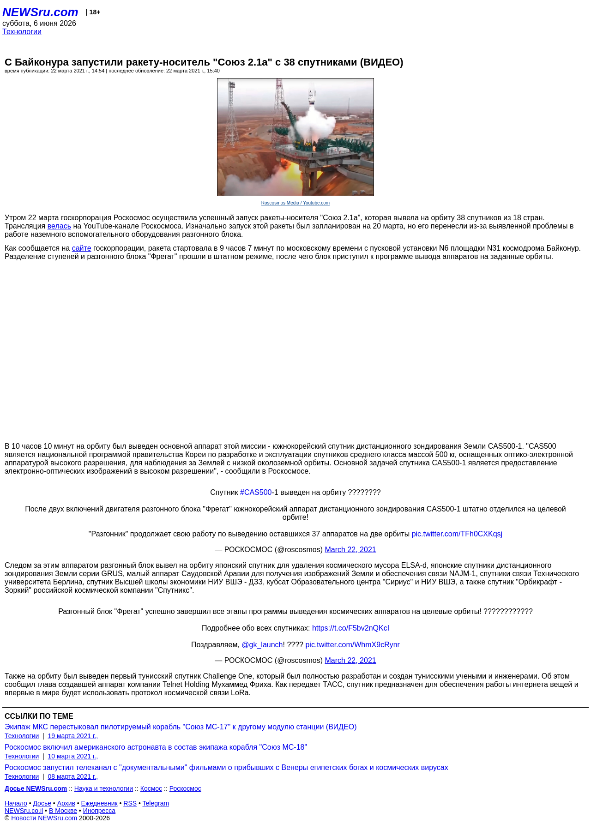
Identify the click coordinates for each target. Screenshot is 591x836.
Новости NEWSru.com (44, 818)
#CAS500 (256, 492)
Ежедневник (99, 803)
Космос (151, 788)
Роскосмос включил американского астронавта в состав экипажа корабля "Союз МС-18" (156, 747)
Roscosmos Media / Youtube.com (295, 202)
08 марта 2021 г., (73, 776)
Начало (16, 803)
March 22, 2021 (350, 549)
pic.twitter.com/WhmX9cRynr (352, 645)
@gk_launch (262, 645)
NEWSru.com (40, 12)
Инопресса (99, 810)
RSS (130, 803)
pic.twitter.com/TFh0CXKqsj (457, 534)
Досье (42, 803)
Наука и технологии (103, 788)
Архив (66, 803)
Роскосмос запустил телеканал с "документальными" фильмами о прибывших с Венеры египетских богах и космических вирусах (226, 767)
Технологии (22, 32)
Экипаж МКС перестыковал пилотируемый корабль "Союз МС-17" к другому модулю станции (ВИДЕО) (181, 727)
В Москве (63, 810)
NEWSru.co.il (24, 810)
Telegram (156, 803)
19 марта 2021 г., (73, 736)
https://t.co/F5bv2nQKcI (350, 628)
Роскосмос (185, 788)
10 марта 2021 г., (73, 756)
